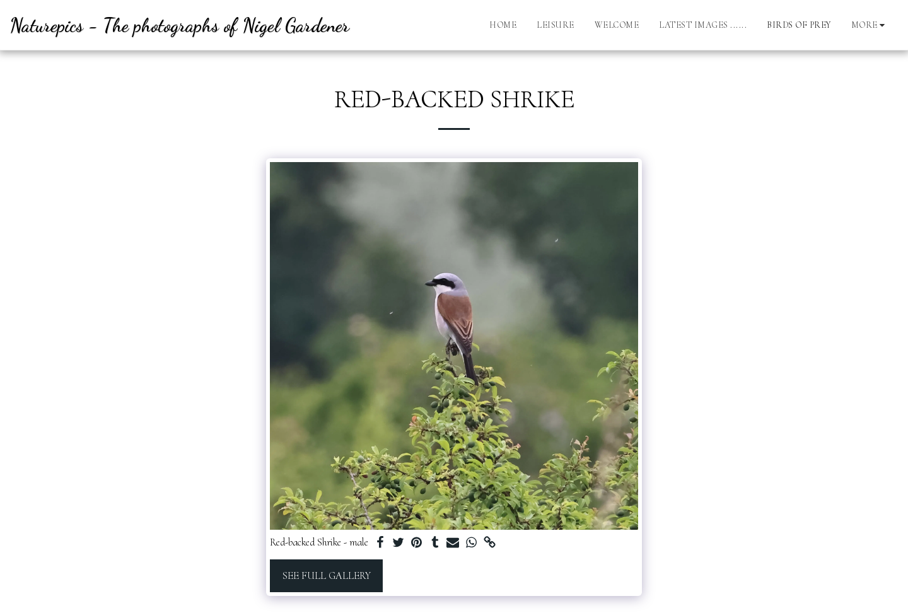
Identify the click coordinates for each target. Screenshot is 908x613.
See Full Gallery (326, 575)
